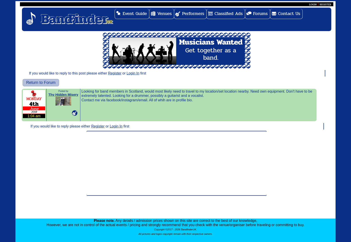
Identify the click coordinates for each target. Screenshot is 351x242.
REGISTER (325, 4)
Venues (164, 13)
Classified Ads (228, 13)
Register (115, 73)
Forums (260, 13)
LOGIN (313, 4)
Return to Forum (41, 82)
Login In (132, 73)
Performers (193, 13)
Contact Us (289, 13)
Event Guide (135, 13)
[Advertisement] (176, 163)
